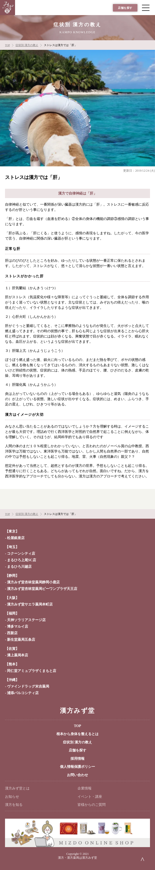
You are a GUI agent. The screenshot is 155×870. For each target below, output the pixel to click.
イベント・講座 (90, 797)
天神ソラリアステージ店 (26, 620)
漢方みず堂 (77, 710)
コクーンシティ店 (21, 553)
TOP (77, 726)
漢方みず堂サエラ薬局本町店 (30, 604)
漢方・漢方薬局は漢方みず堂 (77, 857)
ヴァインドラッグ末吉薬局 (28, 686)
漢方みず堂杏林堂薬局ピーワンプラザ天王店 (42, 589)
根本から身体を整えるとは (77, 734)
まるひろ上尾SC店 (21, 560)
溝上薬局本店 (17, 655)
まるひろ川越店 (19, 567)
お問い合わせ (77, 775)
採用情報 (77, 759)
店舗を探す (125, 8)
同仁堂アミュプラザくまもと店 (31, 671)
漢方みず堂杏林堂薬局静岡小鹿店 (33, 582)
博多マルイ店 (17, 626)
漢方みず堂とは (17, 788)
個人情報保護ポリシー (77, 767)
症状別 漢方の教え (77, 742)
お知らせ (12, 797)
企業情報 (85, 788)
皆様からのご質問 (92, 805)
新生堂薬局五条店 (21, 639)
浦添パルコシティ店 (23, 693)
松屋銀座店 (16, 538)
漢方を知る (14, 805)
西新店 (12, 633)
